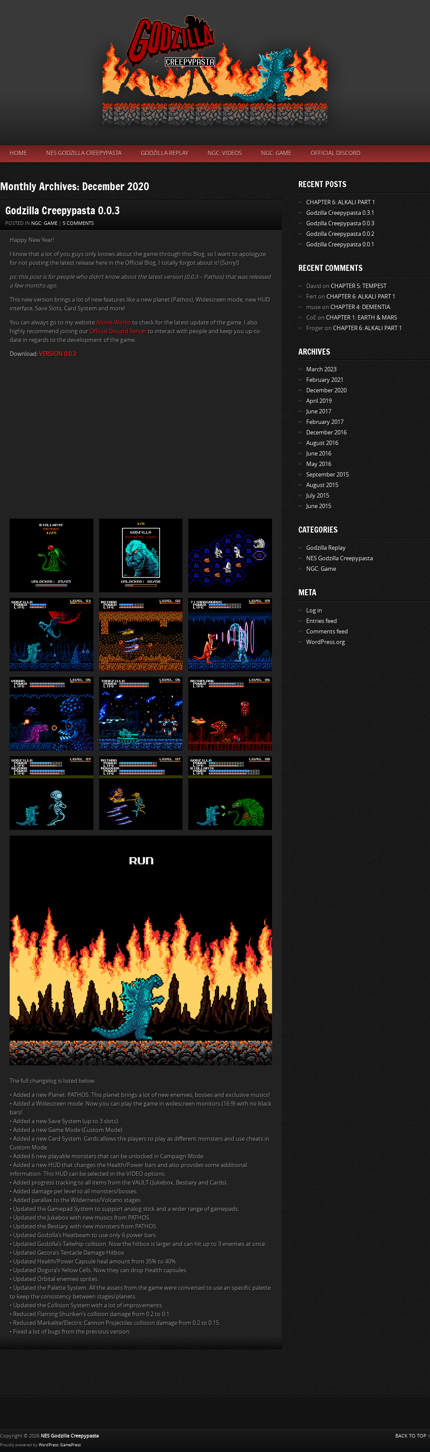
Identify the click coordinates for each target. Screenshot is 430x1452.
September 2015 (327, 474)
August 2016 (322, 443)
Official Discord (335, 153)
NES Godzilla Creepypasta (84, 153)
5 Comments (78, 223)
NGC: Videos (225, 153)
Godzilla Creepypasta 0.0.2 (340, 234)
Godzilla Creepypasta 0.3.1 (340, 213)
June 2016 (318, 453)
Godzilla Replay (164, 153)
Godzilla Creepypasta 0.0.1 (340, 244)
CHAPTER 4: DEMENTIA (360, 307)
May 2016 (318, 464)
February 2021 (325, 380)
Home (18, 153)
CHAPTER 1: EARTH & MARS (361, 317)
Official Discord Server (118, 331)
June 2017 (318, 411)
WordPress (48, 1445)
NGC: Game (276, 153)
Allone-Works (113, 322)
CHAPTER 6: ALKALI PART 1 (340, 202)
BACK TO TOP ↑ (412, 1436)
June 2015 (318, 506)
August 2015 (322, 485)
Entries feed (321, 621)
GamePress (70, 1445)
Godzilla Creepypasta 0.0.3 (62, 210)
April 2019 (319, 401)
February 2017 (325, 422)
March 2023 (321, 369)
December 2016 (326, 432)
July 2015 (317, 495)
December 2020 (326, 390)
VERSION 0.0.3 (57, 354)
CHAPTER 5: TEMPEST (359, 286)
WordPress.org (325, 642)
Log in (314, 610)
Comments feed (327, 631)
